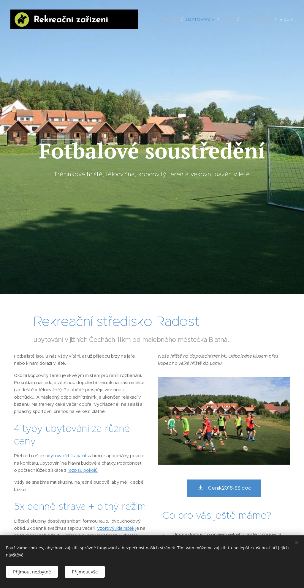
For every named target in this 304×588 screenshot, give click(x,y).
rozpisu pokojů (83, 470)
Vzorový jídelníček (115, 528)
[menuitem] (172, 19)
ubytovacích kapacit (66, 455)
